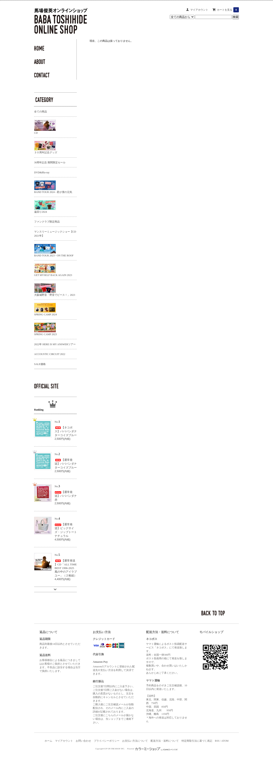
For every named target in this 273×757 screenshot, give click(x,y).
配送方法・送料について (165, 740)
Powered (152, 749)
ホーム (48, 740)
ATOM (225, 740)
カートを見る (228, 9)
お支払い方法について (135, 740)
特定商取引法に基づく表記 (197, 740)
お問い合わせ (83, 740)
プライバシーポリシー (106, 740)
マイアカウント (199, 9)
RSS (217, 740)
